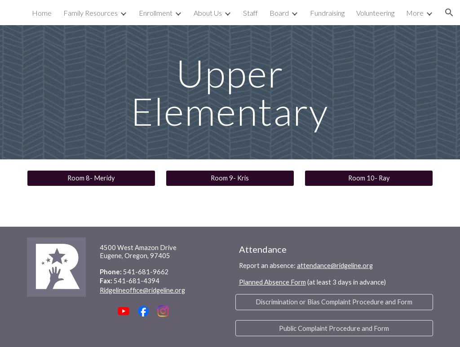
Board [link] (279, 13)
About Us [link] (208, 13)
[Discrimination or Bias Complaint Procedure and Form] (334, 302)
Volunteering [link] (375, 13)
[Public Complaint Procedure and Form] (334, 328)
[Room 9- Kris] (230, 178)
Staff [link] (250, 13)
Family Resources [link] (90, 13)
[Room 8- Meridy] (91, 178)
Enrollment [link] (155, 13)
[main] (229, 92)
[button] (449, 12)
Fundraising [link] (327, 13)
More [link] (415, 13)
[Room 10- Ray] (369, 178)
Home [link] (42, 13)
